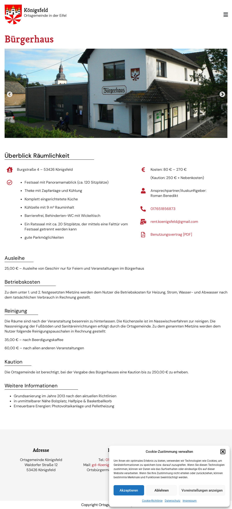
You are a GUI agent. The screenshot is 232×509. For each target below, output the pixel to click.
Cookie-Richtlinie (152, 500)
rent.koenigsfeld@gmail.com (174, 221)
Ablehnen (161, 490)
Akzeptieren (129, 490)
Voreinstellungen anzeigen (202, 490)
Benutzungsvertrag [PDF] (172, 234)
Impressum (190, 500)
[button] (223, 451)
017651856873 (163, 208)
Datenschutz (172, 500)
